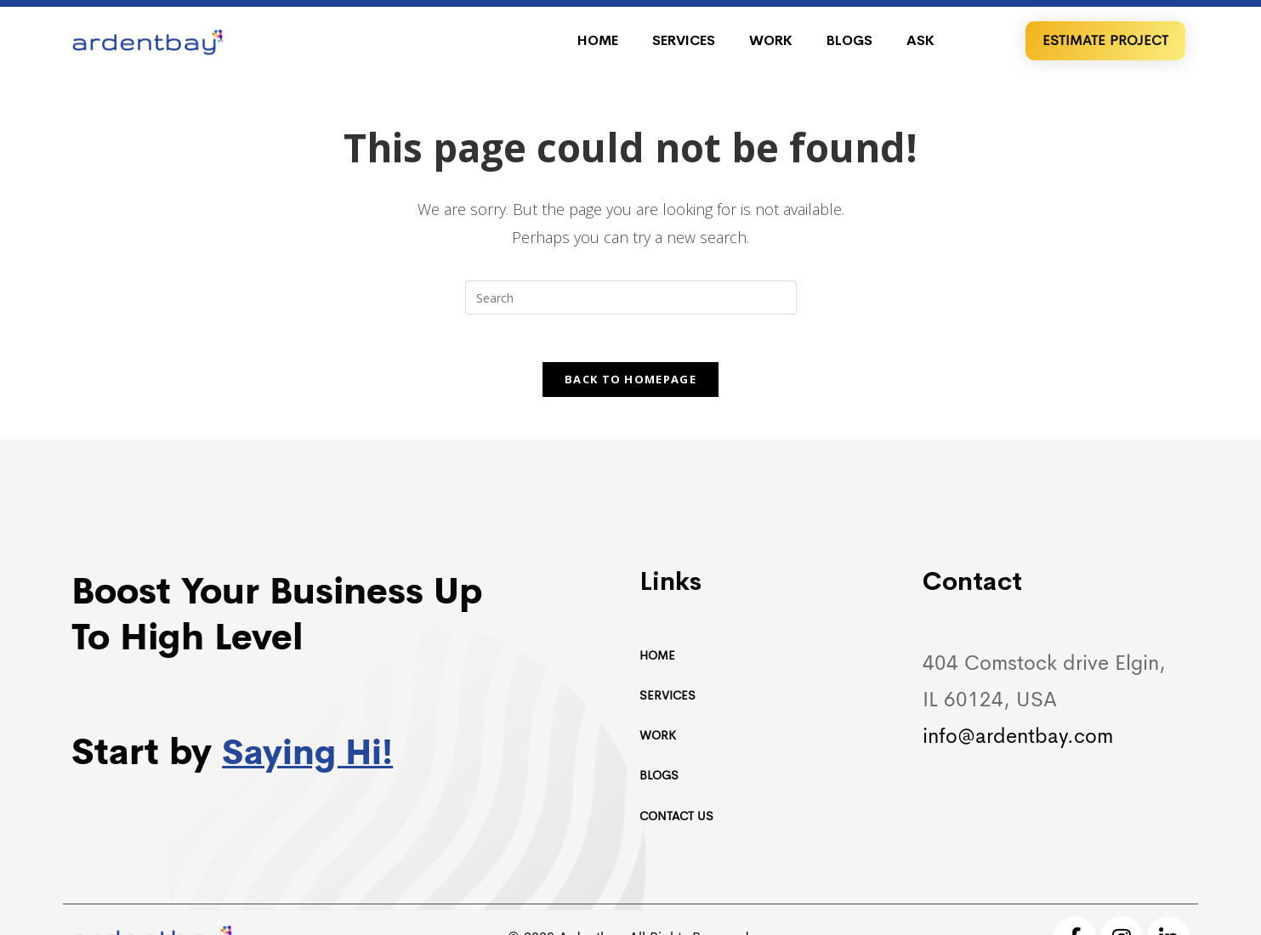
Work (770, 40)
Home (597, 40)
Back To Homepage (630, 382)
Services (683, 40)
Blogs (849, 40)
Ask (920, 40)
